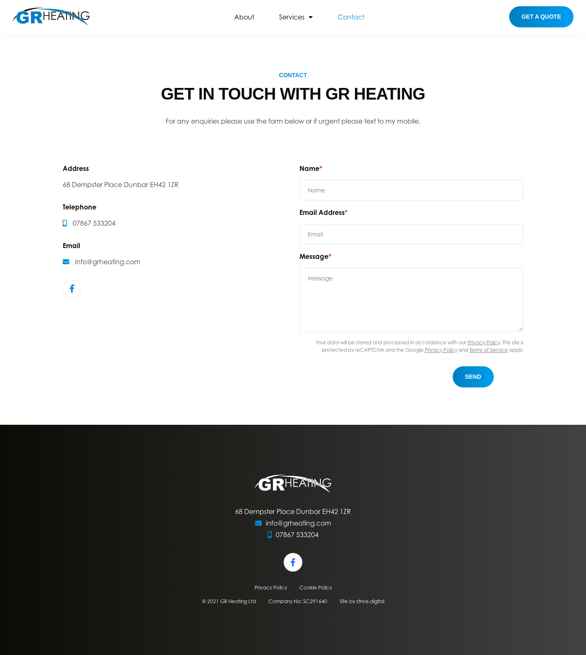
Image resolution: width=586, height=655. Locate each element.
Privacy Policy (484, 342)
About (244, 17)
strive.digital (370, 601)
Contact (351, 17)
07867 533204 (94, 223)
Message (314, 256)
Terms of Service (488, 350)
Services (291, 17)
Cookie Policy (315, 587)
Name (309, 168)
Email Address (322, 212)
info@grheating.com (107, 262)
